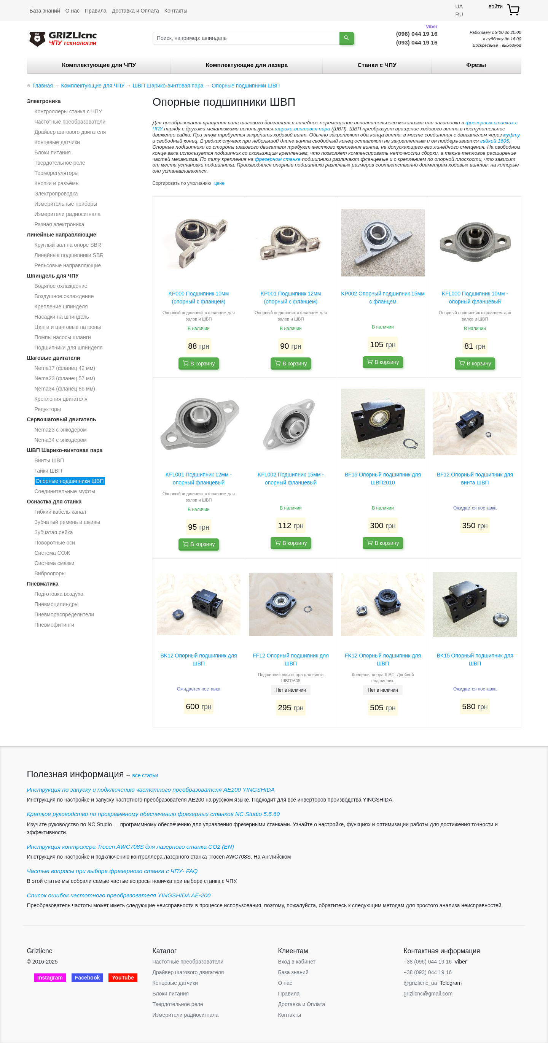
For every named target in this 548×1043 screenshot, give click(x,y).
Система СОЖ (52, 553)
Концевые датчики (57, 142)
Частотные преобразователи (70, 122)
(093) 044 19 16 (417, 42)
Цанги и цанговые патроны (68, 327)
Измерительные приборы (66, 204)
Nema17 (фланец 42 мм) (65, 368)
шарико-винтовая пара (302, 129)
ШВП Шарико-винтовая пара (65, 450)
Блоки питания (53, 152)
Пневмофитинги (55, 625)
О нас (72, 11)
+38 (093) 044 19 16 (428, 972)
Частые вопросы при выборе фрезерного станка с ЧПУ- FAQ (112, 871)
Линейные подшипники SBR (69, 255)
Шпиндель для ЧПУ (53, 276)
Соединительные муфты (65, 491)
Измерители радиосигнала (68, 214)
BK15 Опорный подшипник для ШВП (474, 659)
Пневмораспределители (64, 614)
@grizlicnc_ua (420, 983)
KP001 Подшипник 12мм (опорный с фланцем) (291, 298)
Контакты (175, 11)
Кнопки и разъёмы (57, 183)
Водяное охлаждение (61, 286)
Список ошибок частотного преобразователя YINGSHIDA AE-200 (119, 895)
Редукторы (48, 409)
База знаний (45, 11)
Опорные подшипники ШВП (70, 481)
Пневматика (43, 584)
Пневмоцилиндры (57, 604)
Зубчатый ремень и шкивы (67, 522)
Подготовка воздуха (59, 594)
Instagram (50, 978)
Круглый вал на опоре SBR (68, 245)
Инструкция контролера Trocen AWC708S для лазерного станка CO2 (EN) (130, 846)
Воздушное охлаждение (64, 296)
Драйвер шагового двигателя (70, 132)
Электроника (44, 101)
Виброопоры (50, 573)
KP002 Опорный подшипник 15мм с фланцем (383, 298)
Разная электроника (59, 224)
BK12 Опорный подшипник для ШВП (198, 659)
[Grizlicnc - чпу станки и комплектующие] (63, 38)
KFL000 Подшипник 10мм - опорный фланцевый (475, 298)
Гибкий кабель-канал (60, 512)
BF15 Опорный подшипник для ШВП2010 (383, 478)
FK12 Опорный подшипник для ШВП (383, 659)
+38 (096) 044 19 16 (428, 962)
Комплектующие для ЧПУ (99, 65)
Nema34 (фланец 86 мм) (65, 389)
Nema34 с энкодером (61, 440)
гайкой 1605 (494, 141)
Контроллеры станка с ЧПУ (68, 111)
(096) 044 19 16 (417, 33)
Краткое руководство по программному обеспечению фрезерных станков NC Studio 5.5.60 (153, 814)
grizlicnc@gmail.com (428, 994)
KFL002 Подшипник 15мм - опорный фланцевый (291, 478)
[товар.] (514, 10)
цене (219, 183)
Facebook (87, 978)
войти (496, 6)
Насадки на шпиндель (62, 317)
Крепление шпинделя (61, 306)
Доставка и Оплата (135, 11)
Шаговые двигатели (53, 358)
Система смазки (55, 563)
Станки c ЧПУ (377, 65)
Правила (96, 11)
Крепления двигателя (61, 399)
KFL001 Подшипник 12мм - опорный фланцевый (199, 478)
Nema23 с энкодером (61, 430)
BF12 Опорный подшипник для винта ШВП (475, 478)
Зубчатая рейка (54, 532)
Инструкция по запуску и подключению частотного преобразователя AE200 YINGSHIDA (151, 789)
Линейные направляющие (61, 235)
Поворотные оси (55, 543)
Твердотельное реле (60, 163)
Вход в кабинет (296, 962)
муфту (511, 135)
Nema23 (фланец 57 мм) (65, 378)
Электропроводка (56, 194)
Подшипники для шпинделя (69, 347)
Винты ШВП (49, 460)
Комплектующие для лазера (247, 65)
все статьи (145, 775)
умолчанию (199, 183)
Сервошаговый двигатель (61, 419)
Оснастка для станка (54, 501)
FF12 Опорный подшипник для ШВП (290, 659)
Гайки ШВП (48, 471)
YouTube (123, 978)
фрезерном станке (278, 159)
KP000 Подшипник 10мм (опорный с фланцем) (199, 298)
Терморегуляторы (57, 173)
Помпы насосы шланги (63, 337)
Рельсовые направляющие (68, 265)
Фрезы (476, 65)
